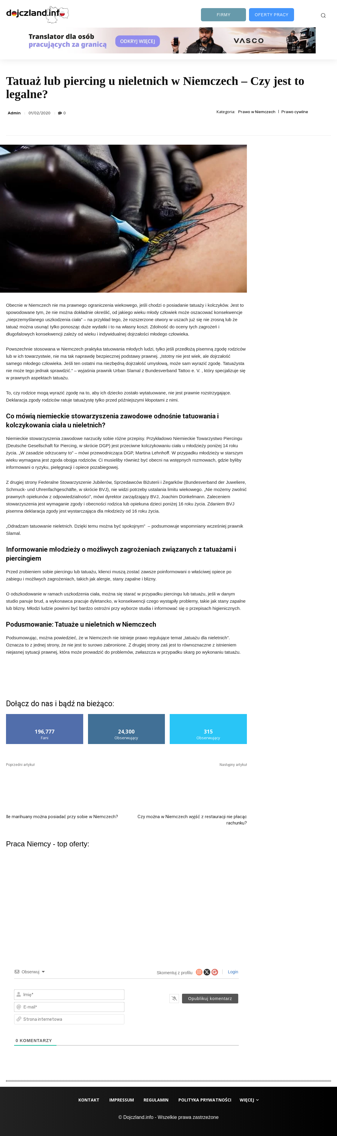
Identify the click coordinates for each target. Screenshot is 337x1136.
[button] (323, 15)
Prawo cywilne (294, 112)
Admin (14, 113)
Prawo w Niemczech (256, 112)
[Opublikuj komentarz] (210, 998)
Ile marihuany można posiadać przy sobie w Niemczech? (62, 816)
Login (232, 971)
